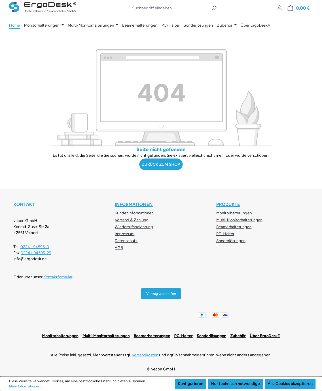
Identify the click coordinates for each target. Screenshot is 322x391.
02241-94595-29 (36, 252)
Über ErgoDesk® (265, 335)
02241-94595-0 (34, 246)
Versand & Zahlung (131, 220)
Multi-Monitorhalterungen (239, 220)
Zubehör (238, 335)
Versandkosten (145, 355)
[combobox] (169, 8)
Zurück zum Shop (161, 164)
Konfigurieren (190, 383)
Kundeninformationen (134, 213)
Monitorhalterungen (234, 213)
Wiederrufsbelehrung (134, 226)
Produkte (228, 204)
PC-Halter (225, 233)
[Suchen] (214, 8)
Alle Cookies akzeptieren (290, 383)
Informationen (134, 204)
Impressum (124, 233)
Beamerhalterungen (234, 226)
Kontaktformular (57, 277)
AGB (119, 247)
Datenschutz (126, 240)
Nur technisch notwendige (235, 383)
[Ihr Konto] (279, 8)
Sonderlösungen (231, 240)
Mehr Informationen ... (26, 386)
